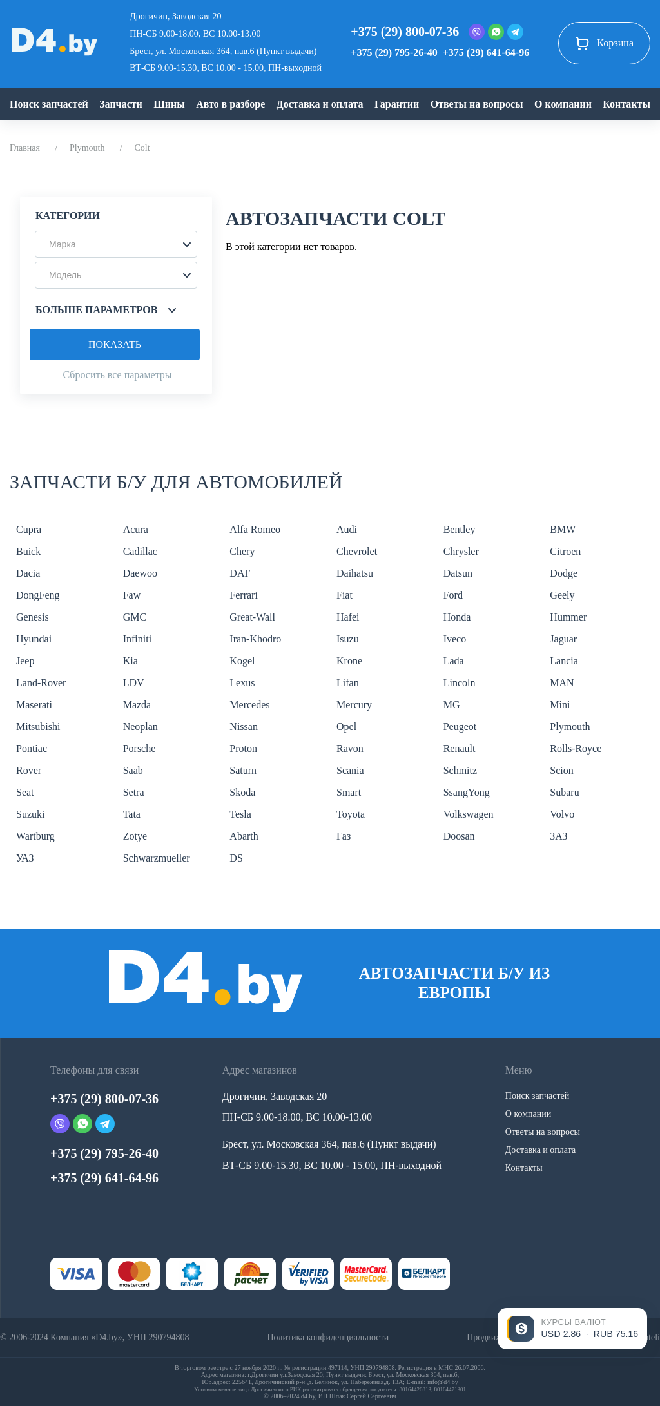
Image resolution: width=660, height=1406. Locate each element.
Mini (560, 704)
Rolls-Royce (575, 748)
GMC (134, 617)
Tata (132, 814)
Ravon (350, 748)
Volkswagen (468, 814)
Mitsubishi (38, 726)
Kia (130, 660)
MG (451, 704)
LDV (133, 682)
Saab (133, 770)
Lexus (242, 682)
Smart (348, 792)
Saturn (243, 770)
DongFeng (38, 595)
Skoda (242, 792)
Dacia (28, 573)
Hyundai (34, 638)
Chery (242, 551)
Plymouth (87, 148)
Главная (25, 148)
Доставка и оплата (320, 104)
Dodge (564, 573)
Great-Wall (252, 617)
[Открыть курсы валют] (572, 1328)
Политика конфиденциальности (328, 1337)
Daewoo (140, 573)
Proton (243, 748)
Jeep (25, 660)
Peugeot (460, 726)
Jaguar (563, 638)
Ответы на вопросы (477, 104)
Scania (350, 770)
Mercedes (249, 704)
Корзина (604, 43)
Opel (346, 726)
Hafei (348, 617)
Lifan (347, 682)
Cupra (28, 529)
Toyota (350, 814)
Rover (28, 770)
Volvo (562, 814)
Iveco (455, 638)
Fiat (344, 595)
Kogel (242, 660)
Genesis (32, 617)
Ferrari (243, 595)
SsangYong (466, 792)
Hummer (568, 617)
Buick (28, 551)
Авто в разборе (230, 104)
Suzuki (30, 814)
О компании (563, 104)
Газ (343, 836)
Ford (453, 595)
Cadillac (140, 551)
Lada (453, 660)
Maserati (34, 704)
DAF (239, 573)
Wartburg (35, 836)
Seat (25, 792)
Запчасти (120, 104)
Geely (562, 595)
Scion (561, 770)
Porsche (139, 748)
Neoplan (140, 726)
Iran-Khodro (255, 638)
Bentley (459, 529)
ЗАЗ (558, 836)
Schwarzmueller (156, 857)
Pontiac (31, 748)
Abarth (243, 836)
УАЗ (25, 857)
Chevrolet (356, 551)
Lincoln (459, 682)
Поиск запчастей (49, 104)
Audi (346, 529)
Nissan (243, 726)
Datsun (457, 573)
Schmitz (460, 770)
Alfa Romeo (254, 529)
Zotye (135, 836)
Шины (169, 104)
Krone (349, 660)
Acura (135, 529)
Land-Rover (41, 682)
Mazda (137, 704)
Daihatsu (354, 573)
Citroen (565, 551)
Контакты (626, 104)
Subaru (564, 792)
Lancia (564, 660)
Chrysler (461, 551)
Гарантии (396, 104)
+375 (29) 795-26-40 (394, 52)
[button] (116, 244)
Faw (132, 595)
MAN (562, 682)
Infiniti (137, 638)
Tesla (240, 814)
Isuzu (347, 638)
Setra (133, 792)
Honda (457, 617)
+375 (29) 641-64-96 (486, 52)
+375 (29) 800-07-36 (405, 31)
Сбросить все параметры (117, 374)
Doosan (459, 836)
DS (235, 857)
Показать (114, 344)
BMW (563, 529)
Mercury (354, 704)
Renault (459, 748)
